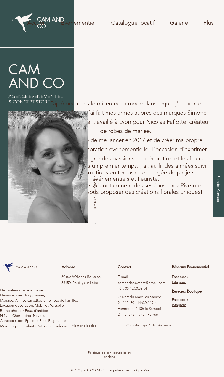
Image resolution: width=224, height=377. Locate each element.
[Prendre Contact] (218, 189)
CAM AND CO (26, 267)
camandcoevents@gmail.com (142, 282)
